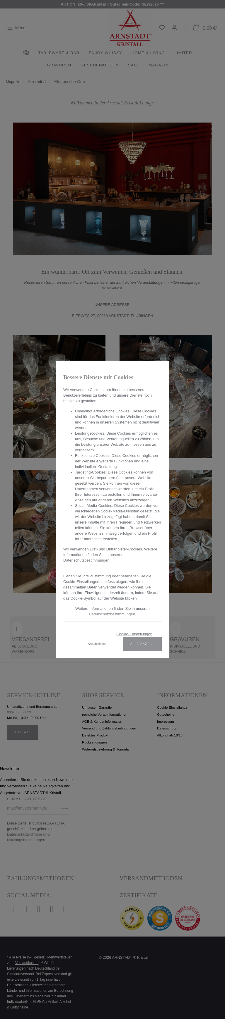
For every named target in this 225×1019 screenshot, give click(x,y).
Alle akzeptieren (146, 644)
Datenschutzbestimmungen (112, 614)
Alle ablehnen (97, 644)
